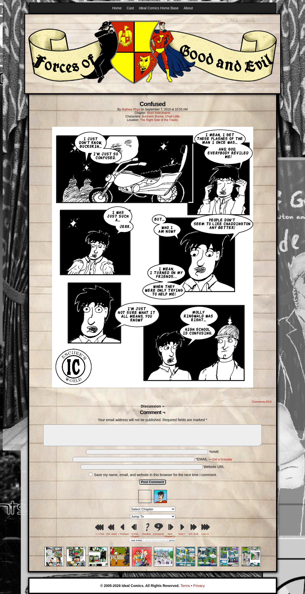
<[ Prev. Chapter (135, 535)
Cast (130, 8)
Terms (185, 586)
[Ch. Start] (111, 534)
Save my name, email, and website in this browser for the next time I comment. (155, 475)
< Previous (123, 534)
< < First (100, 534)
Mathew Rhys (131, 109)
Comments (158, 529)
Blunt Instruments (158, 113)
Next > (182, 534)
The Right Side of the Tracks (159, 120)
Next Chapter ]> (170, 535)
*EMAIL (214, 459)
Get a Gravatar (222, 459)
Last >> (205, 534)
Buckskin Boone (152, 116)
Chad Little (172, 116)
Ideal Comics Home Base (159, 8)
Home (116, 8)
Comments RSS (262, 401)
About (188, 8)
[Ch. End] (193, 534)
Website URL (214, 467)
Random (146, 534)
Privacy (199, 586)
